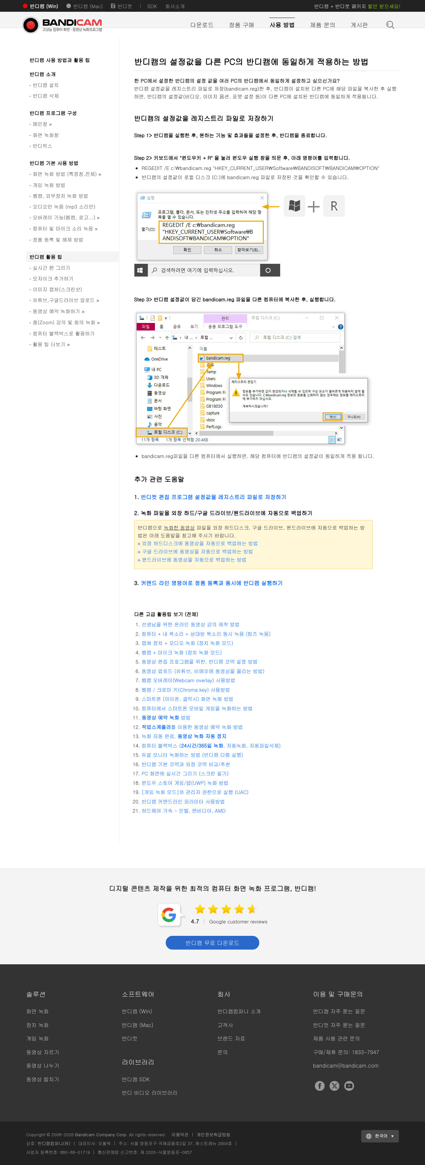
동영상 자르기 (42, 1052)
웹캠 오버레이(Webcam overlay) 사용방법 (188, 680)
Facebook (320, 1086)
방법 (166, 717)
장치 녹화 (37, 1025)
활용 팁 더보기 (51, 344)
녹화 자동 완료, (184, 736)
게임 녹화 (37, 1038)
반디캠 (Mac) (88, 6)
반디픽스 (42, 145)
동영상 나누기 (42, 1065)
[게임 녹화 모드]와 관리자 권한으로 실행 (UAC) (195, 791)
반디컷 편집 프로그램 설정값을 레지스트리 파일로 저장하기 (213, 497)
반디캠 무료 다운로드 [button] (212, 943)
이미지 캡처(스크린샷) (57, 289)
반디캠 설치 (46, 84)
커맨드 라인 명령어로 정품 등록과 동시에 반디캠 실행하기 (211, 583)
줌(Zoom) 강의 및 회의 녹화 (66, 322)
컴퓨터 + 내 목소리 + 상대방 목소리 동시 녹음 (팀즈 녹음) (206, 633)
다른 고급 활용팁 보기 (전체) (166, 614)
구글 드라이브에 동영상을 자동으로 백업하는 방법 (195, 551)
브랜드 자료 (231, 1038)
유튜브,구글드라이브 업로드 (66, 299)
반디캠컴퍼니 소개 (239, 1011)
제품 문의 (322, 25)
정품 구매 (241, 25)
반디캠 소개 (42, 74)
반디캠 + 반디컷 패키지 (357, 6)
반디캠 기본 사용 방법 (53, 163)
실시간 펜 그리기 (51, 267)
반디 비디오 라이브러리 (150, 1092)
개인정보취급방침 (213, 1134)
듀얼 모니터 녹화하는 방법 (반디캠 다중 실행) (192, 754)
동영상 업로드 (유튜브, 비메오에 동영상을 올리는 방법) (203, 670)
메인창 (42, 123)
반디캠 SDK (136, 1079)
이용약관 (180, 1134)
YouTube (349, 1086)
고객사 (225, 1025)
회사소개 (175, 6)
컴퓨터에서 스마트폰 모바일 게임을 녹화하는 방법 (197, 708)
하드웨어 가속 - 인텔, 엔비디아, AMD (184, 810)
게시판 (359, 25)
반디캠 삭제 (46, 95)
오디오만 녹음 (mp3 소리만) (64, 206)
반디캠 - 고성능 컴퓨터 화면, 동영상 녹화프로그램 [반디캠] (68, 25)
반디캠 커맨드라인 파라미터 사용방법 (183, 801)
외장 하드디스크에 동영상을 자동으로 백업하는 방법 (198, 543)
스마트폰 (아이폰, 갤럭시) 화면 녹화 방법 (187, 698)
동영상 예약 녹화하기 (58, 311)
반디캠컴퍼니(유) (54, 1143)
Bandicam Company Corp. (101, 1134)
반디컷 (124, 6)
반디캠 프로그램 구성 (53, 113)
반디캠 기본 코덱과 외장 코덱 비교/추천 (186, 764)
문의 (222, 1052)
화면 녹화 (37, 1011)
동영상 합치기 (42, 1079)
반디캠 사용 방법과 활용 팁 (59, 60)
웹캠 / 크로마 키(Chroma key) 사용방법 (186, 689)
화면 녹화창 (46, 134)
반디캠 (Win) (44, 6)
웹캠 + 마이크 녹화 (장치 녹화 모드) (182, 652)
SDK (152, 6)
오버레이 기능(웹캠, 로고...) (66, 217)
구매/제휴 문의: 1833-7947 (346, 1052)
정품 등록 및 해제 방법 (58, 239)
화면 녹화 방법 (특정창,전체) (67, 173)
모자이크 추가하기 (53, 278)
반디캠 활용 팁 (45, 256)
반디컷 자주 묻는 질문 (339, 1025)
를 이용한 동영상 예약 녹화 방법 (192, 726)
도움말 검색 (389, 24)
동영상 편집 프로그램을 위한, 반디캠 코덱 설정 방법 (200, 661)
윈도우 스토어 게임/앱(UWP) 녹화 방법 (185, 782)
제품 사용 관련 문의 (336, 1038)
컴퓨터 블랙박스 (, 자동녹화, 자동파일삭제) (211, 745)
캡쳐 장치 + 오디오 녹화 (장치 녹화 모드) (187, 642)
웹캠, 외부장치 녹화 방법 (60, 195)
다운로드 (202, 25)
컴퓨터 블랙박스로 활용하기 (64, 333)
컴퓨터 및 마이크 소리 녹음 (65, 228)
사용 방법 (282, 25)
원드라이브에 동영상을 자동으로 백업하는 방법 (192, 559)
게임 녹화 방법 (49, 184)
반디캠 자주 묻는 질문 (339, 1011)
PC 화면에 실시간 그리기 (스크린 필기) (185, 773)
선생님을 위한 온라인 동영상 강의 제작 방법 (191, 624)
